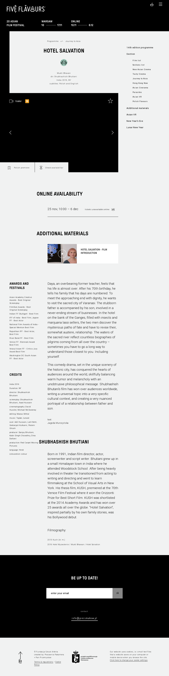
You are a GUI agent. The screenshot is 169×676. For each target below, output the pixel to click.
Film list (137, 60)
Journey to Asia (140, 79)
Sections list (138, 65)
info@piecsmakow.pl (84, 618)
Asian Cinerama (140, 88)
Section (131, 54)
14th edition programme (140, 47)
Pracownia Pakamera (54, 655)
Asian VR (137, 97)
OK (117, 593)
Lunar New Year (135, 127)
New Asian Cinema (142, 69)
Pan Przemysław (43, 657)
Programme (53, 41)
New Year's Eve (135, 121)
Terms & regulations (43, 662)
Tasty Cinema (139, 74)
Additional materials (138, 108)
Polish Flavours (140, 101)
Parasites (137, 92)
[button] (112, 132)
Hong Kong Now (140, 83)
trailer (18, 101)
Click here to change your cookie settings (129, 660)
